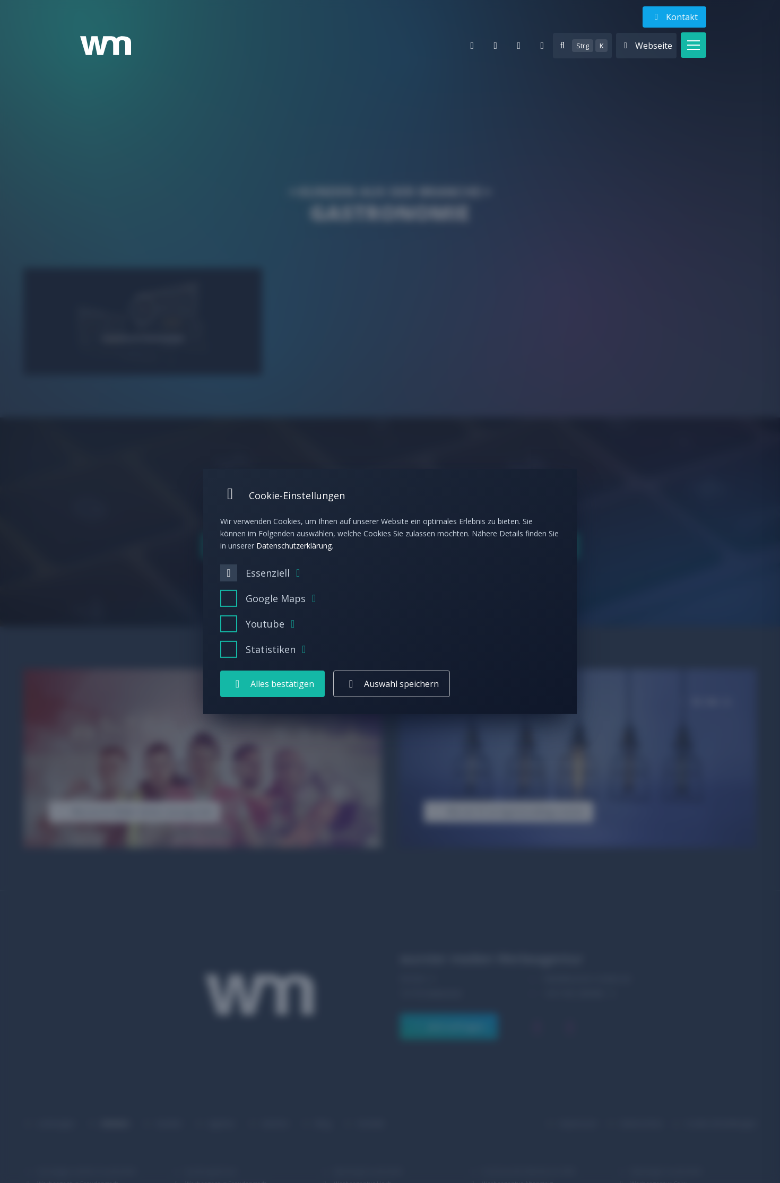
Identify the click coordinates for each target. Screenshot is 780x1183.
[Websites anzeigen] (646, 45)
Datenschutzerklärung (294, 545)
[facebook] (542, 45)
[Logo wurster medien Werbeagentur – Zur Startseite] (105, 46)
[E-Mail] (472, 45)
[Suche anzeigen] (582, 45)
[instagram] (519, 45)
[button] (693, 45)
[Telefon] (495, 45)
